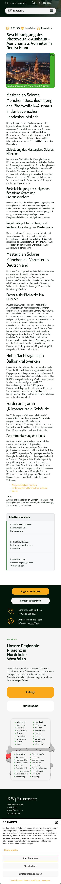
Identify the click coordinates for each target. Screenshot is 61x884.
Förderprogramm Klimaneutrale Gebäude (29, 487)
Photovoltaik (46, 28)
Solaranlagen (17, 505)
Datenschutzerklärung (32, 880)
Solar (8, 505)
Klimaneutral (48, 499)
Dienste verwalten (11, 850)
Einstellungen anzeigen (30, 873)
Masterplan (11, 502)
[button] (56, 822)
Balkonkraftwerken (22, 499)
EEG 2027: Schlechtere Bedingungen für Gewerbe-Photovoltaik (21, 545)
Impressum (46, 880)
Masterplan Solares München (24, 484)
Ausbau (9, 499)
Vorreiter (27, 505)
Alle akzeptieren (30, 858)
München (21, 502)
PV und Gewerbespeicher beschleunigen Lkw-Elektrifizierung (20, 527)
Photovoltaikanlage (45, 502)
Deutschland (36, 499)
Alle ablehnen (30, 866)
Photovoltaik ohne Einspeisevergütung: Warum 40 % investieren (21, 562)
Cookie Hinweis (16, 880)
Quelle (15, 490)
